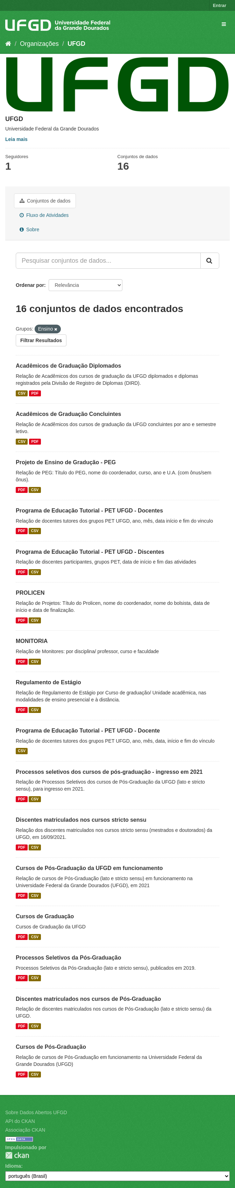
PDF (34, 393)
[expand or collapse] (224, 24)
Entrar (219, 5)
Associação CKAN (25, 1130)
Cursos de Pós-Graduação (51, 1047)
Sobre (29, 229)
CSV (22, 393)
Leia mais (16, 139)
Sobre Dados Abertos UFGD (36, 1112)
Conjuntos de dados (45, 201)
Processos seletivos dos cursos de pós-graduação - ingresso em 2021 (109, 772)
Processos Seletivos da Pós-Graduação (68, 958)
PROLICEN (30, 593)
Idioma (13, 1166)
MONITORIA (32, 641)
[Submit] (209, 261)
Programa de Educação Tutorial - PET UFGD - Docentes (89, 511)
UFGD (76, 43)
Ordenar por (30, 285)
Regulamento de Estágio (48, 682)
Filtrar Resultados (41, 340)
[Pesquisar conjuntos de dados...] (108, 261)
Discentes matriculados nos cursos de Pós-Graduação (88, 999)
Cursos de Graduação (45, 916)
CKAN (17, 1155)
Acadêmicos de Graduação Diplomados (68, 366)
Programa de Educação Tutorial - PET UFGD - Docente (88, 731)
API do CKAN (20, 1121)
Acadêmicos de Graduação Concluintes (68, 414)
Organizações (39, 43)
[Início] (8, 43)
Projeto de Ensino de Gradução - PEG (66, 462)
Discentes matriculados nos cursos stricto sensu (81, 820)
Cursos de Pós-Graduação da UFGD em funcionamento (89, 868)
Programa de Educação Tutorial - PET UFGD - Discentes (90, 552)
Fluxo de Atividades (44, 215)
